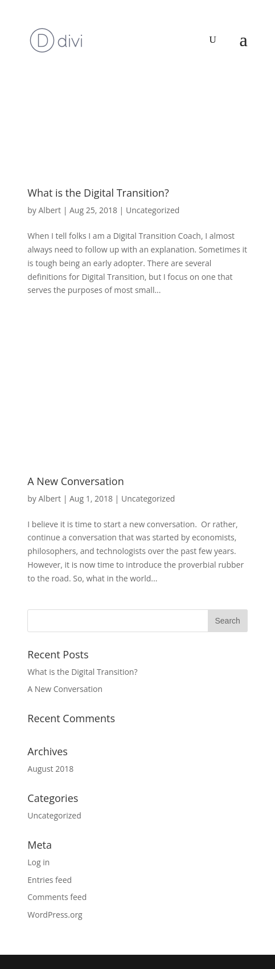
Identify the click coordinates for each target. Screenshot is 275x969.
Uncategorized (152, 210)
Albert (50, 210)
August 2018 (50, 768)
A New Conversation (75, 481)
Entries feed (49, 879)
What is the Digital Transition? (98, 192)
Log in (38, 862)
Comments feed (57, 896)
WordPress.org (54, 914)
